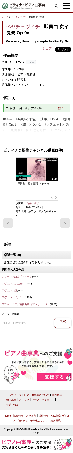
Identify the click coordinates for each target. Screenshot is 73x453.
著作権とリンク (39, 420)
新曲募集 (57, 395)
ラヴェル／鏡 (9, 290)
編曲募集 (11, 399)
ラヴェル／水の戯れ (13, 283)
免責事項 (23, 420)
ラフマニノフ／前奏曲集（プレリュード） (26, 304)
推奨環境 (55, 420)
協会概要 (18, 415)
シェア (47, 48)
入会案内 (31, 415)
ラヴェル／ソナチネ (13, 297)
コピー (31, 62)
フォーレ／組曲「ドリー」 (17, 276)
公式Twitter (12, 404)
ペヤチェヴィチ (18, 17)
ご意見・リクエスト (43, 399)
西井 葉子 (32, 203)
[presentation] (8, 223)
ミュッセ (24, 399)
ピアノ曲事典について (36, 395)
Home (7, 415)
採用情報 (44, 415)
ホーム (5, 17)
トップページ (13, 395)
